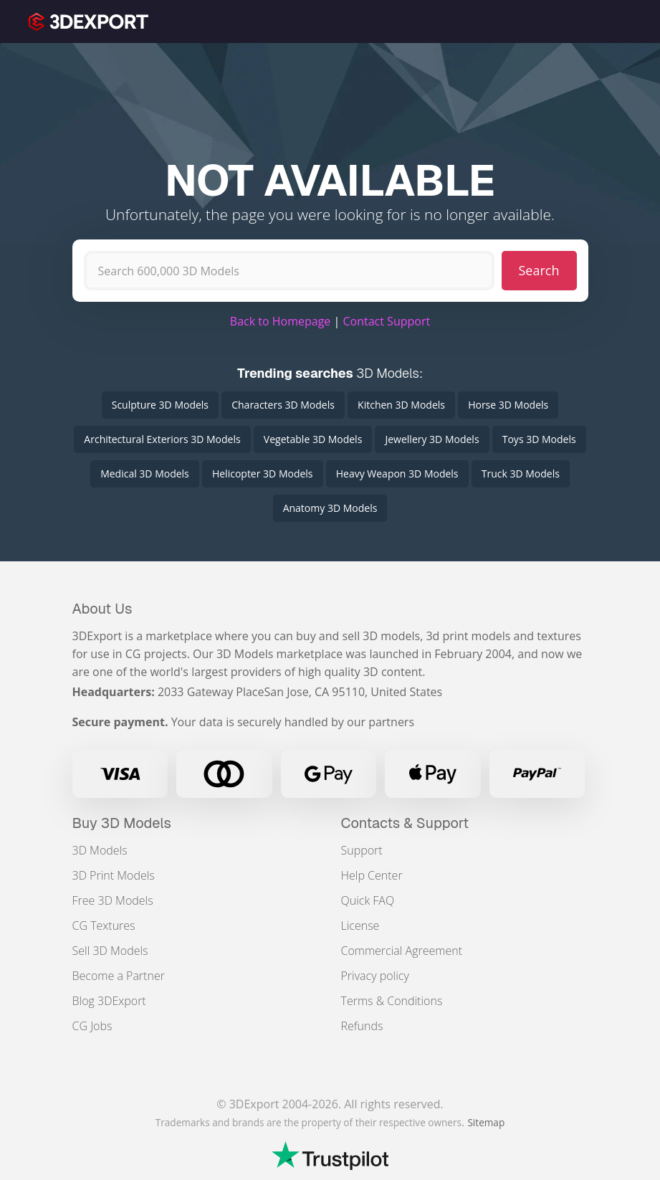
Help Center (372, 875)
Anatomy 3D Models (330, 508)
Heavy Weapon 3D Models (397, 473)
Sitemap (485, 1122)
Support (362, 850)
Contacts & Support (405, 823)
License (360, 925)
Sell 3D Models (110, 950)
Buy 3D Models (122, 823)
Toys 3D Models (539, 439)
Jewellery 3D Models (432, 439)
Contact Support (386, 321)
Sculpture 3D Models (160, 404)
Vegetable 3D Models (313, 439)
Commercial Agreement (402, 950)
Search (539, 270)
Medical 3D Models (144, 473)
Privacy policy (375, 976)
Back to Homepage (280, 321)
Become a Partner (118, 976)
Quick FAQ (368, 900)
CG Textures (103, 925)
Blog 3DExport (109, 1001)
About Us (102, 608)
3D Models (100, 850)
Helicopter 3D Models (262, 473)
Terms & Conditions (392, 1001)
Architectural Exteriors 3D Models (162, 439)
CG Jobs (92, 1026)
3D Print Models (113, 875)
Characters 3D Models (283, 404)
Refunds (362, 1026)
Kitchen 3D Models (401, 404)
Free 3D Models (112, 900)
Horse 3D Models (508, 404)
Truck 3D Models (521, 473)
